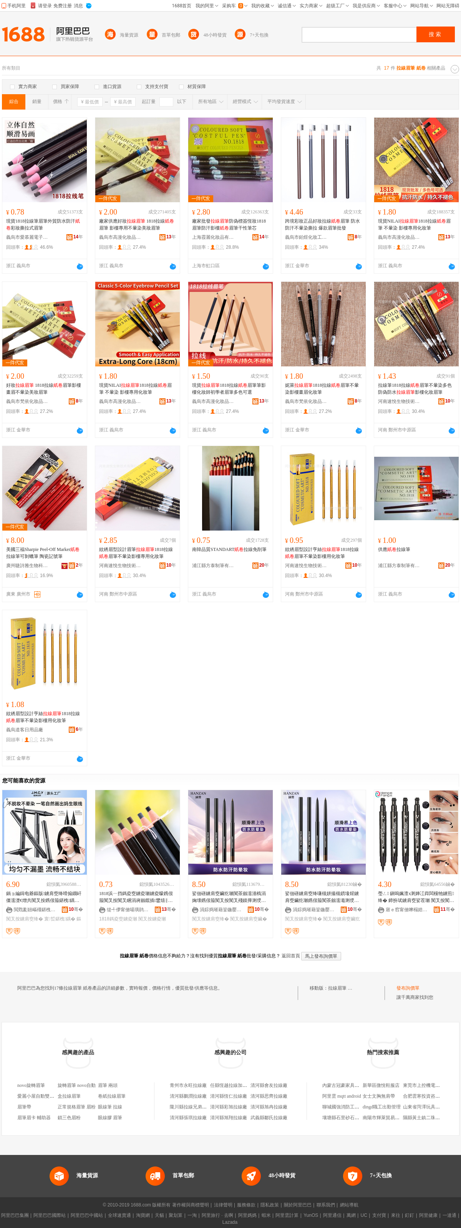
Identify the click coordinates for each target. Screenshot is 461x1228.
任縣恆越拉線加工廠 (231, 1085)
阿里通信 (332, 1215)
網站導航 (349, 1205)
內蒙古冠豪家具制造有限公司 (352, 1085)
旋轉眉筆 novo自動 (77, 1085)
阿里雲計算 (286, 1215)
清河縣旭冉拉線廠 (268, 1107)
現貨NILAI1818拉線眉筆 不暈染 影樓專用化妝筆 (414, 224)
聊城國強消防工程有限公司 (350, 1107)
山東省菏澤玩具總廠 (423, 1107)
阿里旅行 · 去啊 (217, 1215)
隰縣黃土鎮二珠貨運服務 (428, 1117)
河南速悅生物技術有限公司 (399, 401)
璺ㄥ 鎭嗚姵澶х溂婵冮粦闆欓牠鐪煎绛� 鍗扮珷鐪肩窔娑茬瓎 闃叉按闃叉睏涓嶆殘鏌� (416, 897)
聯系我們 (326, 1205)
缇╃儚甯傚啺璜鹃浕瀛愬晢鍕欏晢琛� (128, 909)
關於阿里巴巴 (298, 1205)
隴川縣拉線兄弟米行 (190, 1107)
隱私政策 (269, 1205)
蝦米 (266, 1215)
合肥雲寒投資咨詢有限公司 (430, 1096)
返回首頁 (291, 955)
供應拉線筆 (394, 549)
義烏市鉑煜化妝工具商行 (306, 237)
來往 (395, 1215)
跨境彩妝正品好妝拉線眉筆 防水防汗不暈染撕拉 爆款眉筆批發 (322, 224)
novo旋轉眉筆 (31, 1085)
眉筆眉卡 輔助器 (34, 1117)
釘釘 (409, 1215)
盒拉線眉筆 (69, 1096)
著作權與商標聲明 (190, 1205)
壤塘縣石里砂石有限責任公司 (352, 1117)
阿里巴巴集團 (15, 1215)
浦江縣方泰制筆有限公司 (213, 565)
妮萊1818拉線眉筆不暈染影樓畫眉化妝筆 (322, 389)
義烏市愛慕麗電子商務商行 (27, 237)
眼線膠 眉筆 (110, 1117)
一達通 (449, 1215)
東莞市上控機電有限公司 (428, 1085)
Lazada (229, 1222)
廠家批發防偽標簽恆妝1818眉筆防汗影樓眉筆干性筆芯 (229, 224)
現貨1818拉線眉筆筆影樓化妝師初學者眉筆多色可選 (229, 389)
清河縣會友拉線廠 (268, 1085)
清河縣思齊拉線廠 (268, 1096)
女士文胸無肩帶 (379, 1096)
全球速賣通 (119, 1215)
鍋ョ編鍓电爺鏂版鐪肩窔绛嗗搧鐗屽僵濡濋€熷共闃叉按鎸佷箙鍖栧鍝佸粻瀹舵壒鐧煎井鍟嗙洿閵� (43, 897)
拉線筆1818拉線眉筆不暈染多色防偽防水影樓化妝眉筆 (415, 389)
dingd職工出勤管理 (382, 1107)
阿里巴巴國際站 (49, 1215)
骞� (76, 909)
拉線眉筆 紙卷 (342, 988)
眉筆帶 (24, 1107)
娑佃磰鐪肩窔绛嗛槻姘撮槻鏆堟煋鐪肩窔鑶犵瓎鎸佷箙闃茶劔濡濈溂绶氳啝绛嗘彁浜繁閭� (322, 897)
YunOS (310, 1215)
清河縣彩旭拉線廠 (228, 1107)
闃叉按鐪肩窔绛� (24, 919)
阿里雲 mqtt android (341, 1096)
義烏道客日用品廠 (24, 729)
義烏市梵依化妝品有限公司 (27, 401)
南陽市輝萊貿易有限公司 (388, 1117)
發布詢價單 (408, 988)
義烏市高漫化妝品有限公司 (120, 237)
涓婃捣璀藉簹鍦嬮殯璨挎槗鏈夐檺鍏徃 (221, 909)
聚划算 (175, 1215)
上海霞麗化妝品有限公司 (213, 237)
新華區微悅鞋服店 (381, 1085)
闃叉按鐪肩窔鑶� (248, 919)
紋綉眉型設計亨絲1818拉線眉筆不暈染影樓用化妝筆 (322, 553)
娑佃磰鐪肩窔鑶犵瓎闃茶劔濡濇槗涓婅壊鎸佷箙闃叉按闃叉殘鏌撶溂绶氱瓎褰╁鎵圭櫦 (229, 897)
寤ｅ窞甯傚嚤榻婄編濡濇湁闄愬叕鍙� (407, 909)
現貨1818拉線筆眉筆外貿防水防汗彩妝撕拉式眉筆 (43, 224)
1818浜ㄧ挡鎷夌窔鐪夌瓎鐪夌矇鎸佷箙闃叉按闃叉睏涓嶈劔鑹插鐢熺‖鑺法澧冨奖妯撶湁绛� (136, 897)
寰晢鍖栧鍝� (59, 919)
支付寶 (379, 1215)
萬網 (351, 1215)
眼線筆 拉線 (110, 1107)
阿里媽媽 (247, 1215)
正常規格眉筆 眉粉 (77, 1107)
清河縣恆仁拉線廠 (228, 1096)
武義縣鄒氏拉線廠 (268, 1117)
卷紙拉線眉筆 (112, 1096)
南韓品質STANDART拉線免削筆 (229, 549)
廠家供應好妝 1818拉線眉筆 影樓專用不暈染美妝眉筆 (136, 224)
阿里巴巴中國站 (87, 1215)
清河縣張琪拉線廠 (188, 1117)
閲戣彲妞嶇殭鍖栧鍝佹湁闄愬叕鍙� (35, 909)
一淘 (192, 1215)
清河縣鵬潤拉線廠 (188, 1096)
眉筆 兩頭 (108, 1085)
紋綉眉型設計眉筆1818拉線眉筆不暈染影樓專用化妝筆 (136, 553)
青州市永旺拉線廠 (188, 1085)
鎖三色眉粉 (69, 1117)
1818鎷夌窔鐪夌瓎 (118, 919)
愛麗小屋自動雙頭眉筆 (40, 1096)
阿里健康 (428, 1215)
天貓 (159, 1215)
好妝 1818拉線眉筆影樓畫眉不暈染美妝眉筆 (43, 389)
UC (364, 1215)
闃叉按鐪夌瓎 (152, 919)
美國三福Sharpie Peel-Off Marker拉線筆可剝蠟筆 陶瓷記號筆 (43, 553)
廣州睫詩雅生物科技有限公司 (27, 565)
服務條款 (246, 1205)
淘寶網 (143, 1215)
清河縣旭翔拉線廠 (228, 1117)
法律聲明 (223, 1205)
